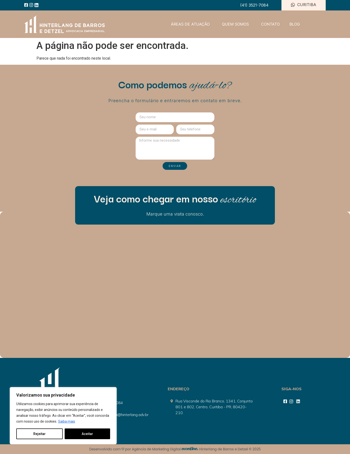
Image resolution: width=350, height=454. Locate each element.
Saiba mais (66, 422)
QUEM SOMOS (236, 24)
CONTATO (270, 24)
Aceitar (87, 434)
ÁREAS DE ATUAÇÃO (191, 24)
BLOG (294, 24)
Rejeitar (39, 434)
